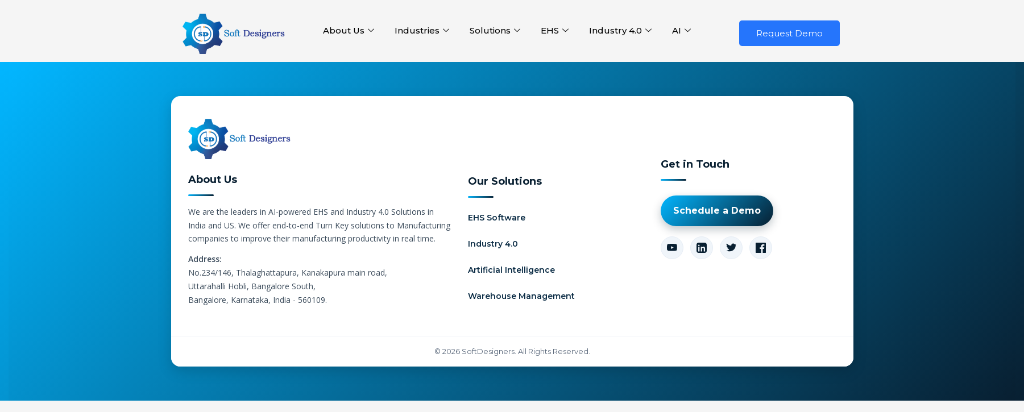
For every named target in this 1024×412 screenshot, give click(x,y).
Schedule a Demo (717, 210)
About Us (348, 30)
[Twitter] (731, 247)
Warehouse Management (521, 296)
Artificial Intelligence (511, 270)
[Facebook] (760, 247)
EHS (555, 30)
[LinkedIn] (701, 247)
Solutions (495, 30)
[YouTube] (672, 247)
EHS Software (496, 218)
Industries (422, 30)
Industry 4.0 (620, 30)
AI (681, 30)
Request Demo (789, 33)
